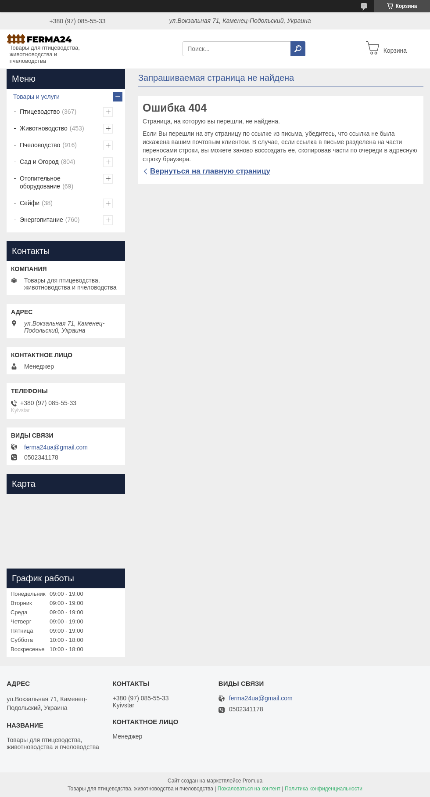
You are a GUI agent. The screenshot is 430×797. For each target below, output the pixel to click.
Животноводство (44, 128)
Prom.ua (252, 781)
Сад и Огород (39, 161)
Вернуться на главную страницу (210, 171)
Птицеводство (40, 111)
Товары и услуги (36, 96)
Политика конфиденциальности (323, 789)
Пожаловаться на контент (249, 789)
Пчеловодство (40, 145)
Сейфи (29, 202)
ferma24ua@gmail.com (56, 447)
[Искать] (297, 48)
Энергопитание (41, 219)
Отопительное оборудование (40, 182)
